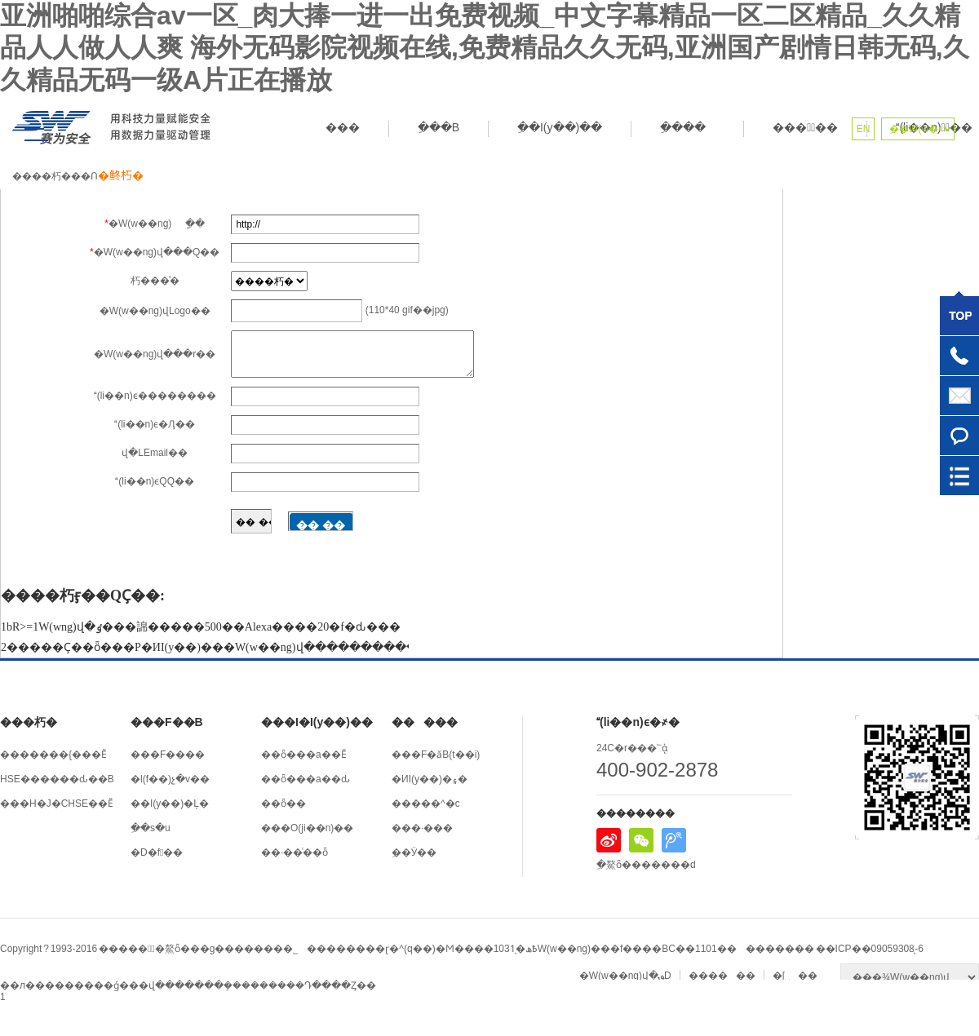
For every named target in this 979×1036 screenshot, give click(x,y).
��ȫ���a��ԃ (305, 779)
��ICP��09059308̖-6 (870, 948)
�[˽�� (795, 975)
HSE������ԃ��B (57, 779)
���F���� (168, 754)
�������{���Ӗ (53, 754)
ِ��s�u (151, 828)
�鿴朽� (121, 175)
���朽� (28, 721)
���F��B (167, 721)
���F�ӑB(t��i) (436, 754)
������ (722, 975)
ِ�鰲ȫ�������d (646, 864)
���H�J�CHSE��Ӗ (56, 803)
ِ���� (687, 127)
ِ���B (438, 127)
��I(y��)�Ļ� (170, 803)
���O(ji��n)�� (307, 828)
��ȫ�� (283, 803)
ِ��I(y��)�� (559, 127)
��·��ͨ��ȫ (294, 852)
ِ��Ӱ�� (414, 852)
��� (343, 127)
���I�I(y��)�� (317, 721)
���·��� (422, 828)
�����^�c (426, 803)
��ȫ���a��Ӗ (304, 754)
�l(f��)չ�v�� (170, 779)
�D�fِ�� (157, 852)
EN (863, 129)
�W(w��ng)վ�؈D (625, 975)
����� (425, 721)
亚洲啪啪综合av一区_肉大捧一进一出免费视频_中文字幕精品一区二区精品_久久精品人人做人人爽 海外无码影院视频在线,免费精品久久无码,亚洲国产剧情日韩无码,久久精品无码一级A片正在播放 (484, 48)
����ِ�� (805, 127)
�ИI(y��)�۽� (429, 779)
